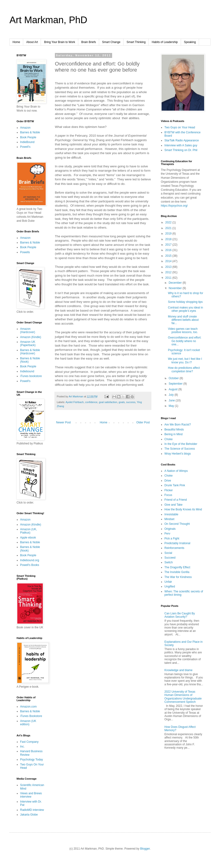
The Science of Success (179, 448)
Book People (28, 137)
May (172, 406)
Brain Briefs (88, 42)
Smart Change (111, 42)
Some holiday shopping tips (185, 302)
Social (168, 553)
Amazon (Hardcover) (27, 330)
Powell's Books (29, 565)
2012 (168, 272)
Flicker (168, 490)
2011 (168, 277)
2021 (168, 228)
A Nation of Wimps (176, 471)
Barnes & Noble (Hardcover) (30, 351)
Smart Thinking (136, 42)
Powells (25, 252)
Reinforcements (174, 548)
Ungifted (169, 586)
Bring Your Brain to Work (59, 42)
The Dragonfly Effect (177, 567)
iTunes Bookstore (31, 716)
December (176, 282)
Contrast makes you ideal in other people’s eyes (185, 309)
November (176, 288)
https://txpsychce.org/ (174, 205)
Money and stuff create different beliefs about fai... (183, 320)
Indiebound (27, 371)
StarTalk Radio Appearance (181, 140)
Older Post (143, 422)
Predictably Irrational (177, 543)
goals (122, 402)
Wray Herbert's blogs (177, 453)
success (130, 402)
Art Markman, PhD (48, 20)
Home (16, 42)
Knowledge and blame (178, 670)
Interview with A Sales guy (180, 145)
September (176, 383)
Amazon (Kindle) (30, 337)
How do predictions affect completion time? (184, 369)
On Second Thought (177, 524)
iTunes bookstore (31, 376)
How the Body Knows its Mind (183, 509)
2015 (168, 255)
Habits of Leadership (165, 42)
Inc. (22, 746)
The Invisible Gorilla (176, 572)
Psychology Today (31, 759)
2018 (168, 239)
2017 (168, 244)
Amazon (25, 127)
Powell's (25, 146)
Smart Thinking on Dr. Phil (180, 150)
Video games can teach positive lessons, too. (183, 330)
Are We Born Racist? (177, 424)
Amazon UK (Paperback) (27, 343)
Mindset (169, 519)
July (172, 394)
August (173, 389)
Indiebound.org (29, 560)
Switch (168, 562)
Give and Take (173, 504)
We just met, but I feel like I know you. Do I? (185, 360)
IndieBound (27, 142)
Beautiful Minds (174, 429)
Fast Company (29, 741)
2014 (168, 261)
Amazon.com (28, 706)
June (172, 400)
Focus (168, 495)
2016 (168, 250)
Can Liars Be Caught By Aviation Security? (179, 615)
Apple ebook (28, 537)
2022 (168, 222)
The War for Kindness (178, 577)
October (174, 378)
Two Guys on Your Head (179, 127)
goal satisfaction (108, 402)
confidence (91, 402)
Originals (170, 528)
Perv (167, 533)
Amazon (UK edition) (28, 722)
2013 (168, 267)
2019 (168, 233)
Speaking (190, 42)
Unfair (168, 581)
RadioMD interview (32, 810)
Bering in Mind (173, 434)
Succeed (170, 557)
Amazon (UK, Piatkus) (28, 531)
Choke (168, 439)
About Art (32, 42)
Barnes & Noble (30, 132)
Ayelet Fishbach (75, 402)
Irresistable (171, 514)
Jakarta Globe (29, 814)
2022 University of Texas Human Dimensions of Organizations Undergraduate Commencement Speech (183, 697)
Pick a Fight (171, 538)
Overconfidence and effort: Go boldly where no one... (184, 341)
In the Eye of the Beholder (180, 444)
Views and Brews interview (31, 795)
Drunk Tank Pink (174, 485)
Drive (167, 480)
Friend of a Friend (175, 499)
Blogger (145, 848)
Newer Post (63, 422)
